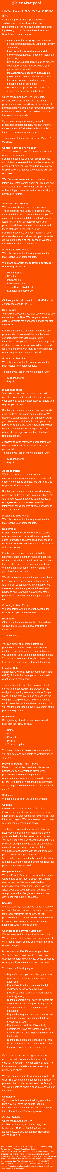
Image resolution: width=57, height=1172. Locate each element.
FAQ (49, 1147)
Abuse (28, 1147)
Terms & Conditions (21, 1149)
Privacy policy (6, 1149)
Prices (43, 1147)
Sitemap (35, 1147)
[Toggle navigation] (5, 3)
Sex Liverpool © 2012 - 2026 (12, 1147)
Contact (34, 1149)
